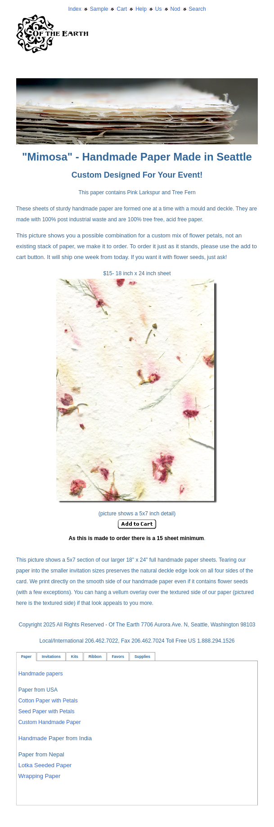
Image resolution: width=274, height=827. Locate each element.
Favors (118, 656)
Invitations (51, 656)
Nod (175, 9)
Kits (74, 656)
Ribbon (95, 656)
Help (141, 9)
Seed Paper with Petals (46, 711)
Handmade (33, 738)
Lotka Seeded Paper (45, 765)
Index (74, 9)
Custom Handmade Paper (49, 722)
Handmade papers (40, 674)
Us (158, 9)
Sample (99, 9)
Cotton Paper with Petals (48, 700)
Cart (122, 9)
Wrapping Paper (39, 776)
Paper (26, 656)
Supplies (142, 656)
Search (197, 9)
